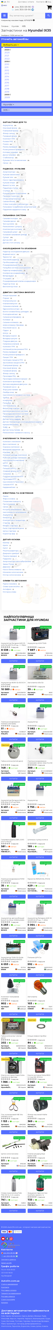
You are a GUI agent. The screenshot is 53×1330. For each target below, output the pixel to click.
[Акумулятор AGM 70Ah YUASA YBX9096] (40, 633)
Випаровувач (8, 276)
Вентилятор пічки (10, 286)
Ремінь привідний (10, 147)
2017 (6, 85)
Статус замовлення (9, 1284)
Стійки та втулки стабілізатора (16, 204)
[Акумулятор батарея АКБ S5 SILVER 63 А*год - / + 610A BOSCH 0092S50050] (40, 908)
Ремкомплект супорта (12, 226)
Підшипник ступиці (11, 188)
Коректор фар (9, 534)
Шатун (6, 333)
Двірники (7, 567)
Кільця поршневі (10, 295)
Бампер (6, 543)
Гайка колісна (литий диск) (12, 761)
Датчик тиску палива (11, 430)
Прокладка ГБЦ (9, 376)
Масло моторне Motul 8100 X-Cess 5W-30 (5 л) (39, 1076)
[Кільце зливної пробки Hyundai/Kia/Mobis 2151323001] (40, 1026)
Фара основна (9, 499)
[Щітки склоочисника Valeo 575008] (13, 1144)
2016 (6, 82)
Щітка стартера (9, 531)
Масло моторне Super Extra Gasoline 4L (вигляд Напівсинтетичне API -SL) (12, 1076)
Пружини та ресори (11, 196)
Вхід (48, 2)
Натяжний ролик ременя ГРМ (15, 349)
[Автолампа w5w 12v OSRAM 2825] (40, 673)
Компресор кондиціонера (14, 273)
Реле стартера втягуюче (13, 528)
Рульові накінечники (11, 175)
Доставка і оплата (26, 2)
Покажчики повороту (12, 501)
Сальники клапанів (11, 306)
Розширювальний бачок (13, 265)
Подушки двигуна (10, 341)
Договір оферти (8, 1296)
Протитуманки (9, 504)
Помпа (6, 144)
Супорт (6, 237)
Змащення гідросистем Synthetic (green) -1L (37, 1194)
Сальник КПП (8, 485)
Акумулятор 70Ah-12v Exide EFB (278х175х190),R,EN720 (12, 958)
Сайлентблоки (9, 201)
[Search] (48, 15)
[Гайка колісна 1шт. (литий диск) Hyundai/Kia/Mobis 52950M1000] (13, 1026)
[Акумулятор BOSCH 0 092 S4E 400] (40, 790)
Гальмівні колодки (10, 218)
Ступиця (6, 191)
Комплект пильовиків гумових (10, 997)
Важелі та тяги (9, 185)
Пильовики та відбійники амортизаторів (20, 207)
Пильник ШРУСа (34, 957)
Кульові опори (9, 183)
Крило (6, 545)
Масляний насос (10, 328)
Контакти (40, 2)
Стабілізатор (8, 158)
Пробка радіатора (11, 262)
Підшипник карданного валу (15, 209)
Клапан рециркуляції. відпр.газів (36, 1155)
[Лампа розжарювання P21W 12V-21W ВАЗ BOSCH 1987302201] (13, 869)
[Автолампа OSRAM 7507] (40, 987)
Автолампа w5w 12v (36, 683)
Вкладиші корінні (10, 336)
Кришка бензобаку (11, 424)
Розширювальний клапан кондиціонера (19, 281)
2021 (6, 55)
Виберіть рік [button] (11, 45)
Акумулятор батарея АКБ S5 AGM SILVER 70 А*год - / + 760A (13, 644)
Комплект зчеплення (12, 441)
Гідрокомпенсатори (11, 309)
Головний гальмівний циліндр (15, 235)
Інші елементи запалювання (15, 512)
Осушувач (7, 278)
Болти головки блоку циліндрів (16, 312)
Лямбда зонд (8, 392)
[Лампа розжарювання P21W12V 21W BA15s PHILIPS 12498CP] (13, 712)
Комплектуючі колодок (13, 229)
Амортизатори (9, 172)
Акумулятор (8, 125)
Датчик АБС (8, 240)
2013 (6, 73)
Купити (13, 661)
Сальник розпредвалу (12, 317)
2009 (7, 97)
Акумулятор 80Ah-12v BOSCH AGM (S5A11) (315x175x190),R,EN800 (13, 683)
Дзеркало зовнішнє (11, 553)
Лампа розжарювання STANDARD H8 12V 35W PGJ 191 (40, 762)
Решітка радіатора (11, 551)
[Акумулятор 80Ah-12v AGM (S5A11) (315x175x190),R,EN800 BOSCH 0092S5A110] (13, 673)
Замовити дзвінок (8, 1259)
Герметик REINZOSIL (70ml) (39, 879)
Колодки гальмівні (10, 152)
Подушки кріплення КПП (13, 476)
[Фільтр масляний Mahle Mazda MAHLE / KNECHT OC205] (40, 1105)
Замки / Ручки (8, 564)
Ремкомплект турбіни (12, 416)
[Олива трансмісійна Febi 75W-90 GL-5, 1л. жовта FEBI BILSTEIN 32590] (13, 1183)
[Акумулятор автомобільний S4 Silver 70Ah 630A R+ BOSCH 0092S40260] (13, 908)
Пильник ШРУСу (10, 468)
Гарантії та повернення (11, 1293)
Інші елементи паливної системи (17, 395)
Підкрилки (7, 559)
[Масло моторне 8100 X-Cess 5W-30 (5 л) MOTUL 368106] (40, 1065)
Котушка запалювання (12, 509)
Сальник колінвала (11, 322)
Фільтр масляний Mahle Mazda (37, 1115)
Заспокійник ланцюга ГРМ (14, 363)
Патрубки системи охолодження (17, 268)
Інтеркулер (8, 400)
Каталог (4, 1302)
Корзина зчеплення (11, 447)
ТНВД (5, 427)
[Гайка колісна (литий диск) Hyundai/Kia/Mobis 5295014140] (13, 751)
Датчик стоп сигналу (11, 243)
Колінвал (7, 320)
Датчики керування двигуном (15, 384)
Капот (5, 548)
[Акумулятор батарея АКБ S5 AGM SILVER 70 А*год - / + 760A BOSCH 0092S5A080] (13, 633)
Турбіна (6, 398)
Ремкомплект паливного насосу (16, 433)
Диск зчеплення (10, 444)
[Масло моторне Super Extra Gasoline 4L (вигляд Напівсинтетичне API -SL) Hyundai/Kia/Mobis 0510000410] (13, 1065)
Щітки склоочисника (9, 1154)
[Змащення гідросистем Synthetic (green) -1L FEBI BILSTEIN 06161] (40, 1183)
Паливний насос (10, 387)
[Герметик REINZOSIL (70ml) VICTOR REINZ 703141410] (40, 869)
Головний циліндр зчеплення (15, 455)
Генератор (7, 518)
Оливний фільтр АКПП (12, 471)
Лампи (5, 496)
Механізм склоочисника (13, 572)
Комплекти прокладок (12, 381)
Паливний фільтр (10, 136)
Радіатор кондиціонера (13, 270)
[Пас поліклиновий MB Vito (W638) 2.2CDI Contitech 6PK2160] (13, 1105)
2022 (7, 58)
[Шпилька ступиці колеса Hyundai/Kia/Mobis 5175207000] (40, 830)
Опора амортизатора (12, 199)
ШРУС (5, 463)
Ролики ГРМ (8, 141)
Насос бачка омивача (12, 569)
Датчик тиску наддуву (12, 419)
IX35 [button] (6, 110)
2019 (6, 92)
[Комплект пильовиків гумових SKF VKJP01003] (13, 987)
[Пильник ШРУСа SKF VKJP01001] (40, 948)
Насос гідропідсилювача (13, 180)
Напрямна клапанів (11, 344)
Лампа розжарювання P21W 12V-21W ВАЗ (12, 880)
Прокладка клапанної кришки (15, 379)
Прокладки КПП (10, 479)
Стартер (7, 523)
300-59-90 (22, 7)
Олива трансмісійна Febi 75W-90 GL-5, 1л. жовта (11, 1194)
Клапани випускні (10, 303)
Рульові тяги (8, 177)
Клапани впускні (10, 301)
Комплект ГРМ (9, 139)
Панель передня (10, 556)
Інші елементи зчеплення (14, 460)
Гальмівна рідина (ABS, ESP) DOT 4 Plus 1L (12, 840)
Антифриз (7, 589)
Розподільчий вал (10, 314)
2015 (6, 79)
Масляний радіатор (11, 260)
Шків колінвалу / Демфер (13, 325)
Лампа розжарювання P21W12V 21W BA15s (10, 723)
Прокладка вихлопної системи (16, 414)
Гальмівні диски (9, 221)
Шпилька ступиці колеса (38, 840)
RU (8, 2)
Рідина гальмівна (10, 584)
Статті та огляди (8, 1299)
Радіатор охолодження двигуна (16, 252)
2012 (6, 70)
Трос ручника (8, 224)
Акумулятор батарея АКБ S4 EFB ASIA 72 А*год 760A (13, 801)
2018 (6, 89)
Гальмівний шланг (10, 232)
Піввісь (6, 466)
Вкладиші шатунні (10, 338)
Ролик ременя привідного (14, 149)
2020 (7, 52)
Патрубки (7, 403)
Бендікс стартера (10, 526)
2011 (6, 67)
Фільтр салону (9, 133)
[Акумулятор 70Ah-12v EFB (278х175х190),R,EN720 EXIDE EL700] (13, 948)
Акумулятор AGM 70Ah (37, 643)
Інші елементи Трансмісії (13, 482)
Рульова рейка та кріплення (15, 193)
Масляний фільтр (10, 128)
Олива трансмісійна (11, 586)
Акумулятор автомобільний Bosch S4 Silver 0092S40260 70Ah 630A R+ (12, 919)
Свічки (6, 163)
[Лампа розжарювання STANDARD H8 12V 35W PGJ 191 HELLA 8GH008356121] (40, 751)
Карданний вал (9, 487)
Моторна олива (9, 592)
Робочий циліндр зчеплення (15, 458)
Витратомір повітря (11, 408)
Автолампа (32, 997)
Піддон (6, 330)
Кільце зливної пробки (37, 1036)
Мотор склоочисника (12, 575)
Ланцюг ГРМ (8, 357)
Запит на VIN (6, 1263)
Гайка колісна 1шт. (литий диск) (11, 1037)
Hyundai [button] (8, 104)
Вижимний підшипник (12, 450)
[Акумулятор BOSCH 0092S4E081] (40, 712)
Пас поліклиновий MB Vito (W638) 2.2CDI (12, 1115)
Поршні (6, 298)
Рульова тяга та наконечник (15, 160)
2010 (6, 64)
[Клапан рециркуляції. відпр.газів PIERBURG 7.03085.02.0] (40, 1144)
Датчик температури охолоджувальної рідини (22, 422)
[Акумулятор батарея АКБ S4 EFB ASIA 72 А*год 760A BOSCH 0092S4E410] (13, 790)
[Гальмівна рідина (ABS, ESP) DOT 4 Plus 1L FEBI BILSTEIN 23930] (13, 830)
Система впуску (10, 406)
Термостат (7, 257)
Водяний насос (9, 254)
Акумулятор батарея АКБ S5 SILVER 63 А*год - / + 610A (40, 919)
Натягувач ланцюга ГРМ (13, 360)
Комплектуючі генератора (14, 520)
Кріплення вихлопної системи (15, 411)
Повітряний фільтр (11, 131)
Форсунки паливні (10, 390)
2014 (6, 76)
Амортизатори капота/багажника (17, 561)
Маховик (7, 452)
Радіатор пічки (9, 284)
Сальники (7, 474)
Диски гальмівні (9, 155)
